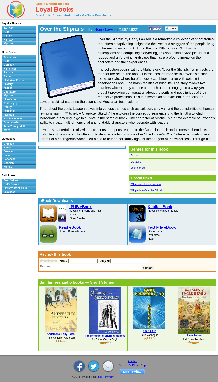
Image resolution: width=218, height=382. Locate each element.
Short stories (137, 167)
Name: (63, 261)
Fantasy (8, 39)
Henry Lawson (106, 30)
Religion (9, 114)
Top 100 (8, 28)
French (8, 147)
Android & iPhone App (132, 365)
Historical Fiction (14, 80)
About (99, 376)
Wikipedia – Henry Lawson (145, 184)
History (8, 84)
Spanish (9, 162)
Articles (132, 361)
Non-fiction (10, 99)
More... (8, 130)
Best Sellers (11, 180)
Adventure (10, 57)
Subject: (104, 261)
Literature (135, 161)
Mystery (8, 43)
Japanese (10, 159)
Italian (7, 155)
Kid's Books (11, 184)
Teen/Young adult (14, 126)
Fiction (134, 155)
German (8, 151)
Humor (8, 87)
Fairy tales (10, 68)
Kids (6, 32)
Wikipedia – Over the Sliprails (147, 190)
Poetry (8, 107)
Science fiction (13, 118)
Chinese (9, 143)
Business (9, 191)
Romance (9, 110)
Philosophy (11, 103)
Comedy (9, 64)
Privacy (109, 376)
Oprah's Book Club (15, 188)
